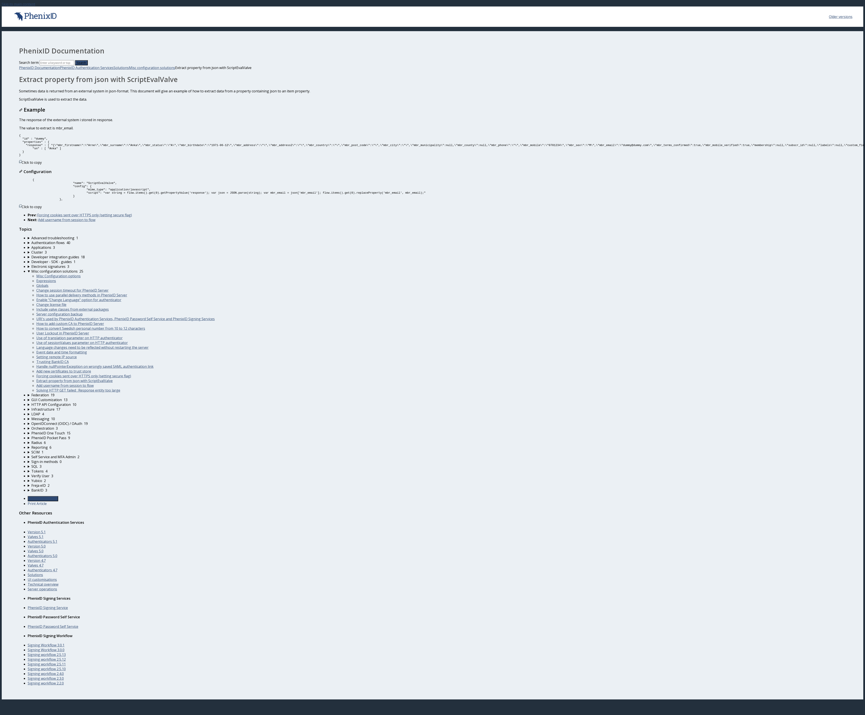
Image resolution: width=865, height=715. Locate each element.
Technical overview (43, 593)
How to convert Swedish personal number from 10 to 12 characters (90, 337)
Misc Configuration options (58, 285)
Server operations (42, 598)
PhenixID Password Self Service (53, 635)
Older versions (840, 16)
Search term (29, 62)
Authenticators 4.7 (42, 579)
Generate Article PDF (42, 508)
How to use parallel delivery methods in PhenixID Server (81, 304)
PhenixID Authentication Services (87, 67)
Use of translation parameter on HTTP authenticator (79, 347)
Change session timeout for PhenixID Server (72, 299)
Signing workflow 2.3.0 (46, 687)
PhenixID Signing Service (48, 616)
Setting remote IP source (56, 366)
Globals (42, 294)
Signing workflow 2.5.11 (47, 673)
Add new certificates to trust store (63, 380)
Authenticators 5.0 (42, 564)
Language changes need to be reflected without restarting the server (92, 356)
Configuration (35, 176)
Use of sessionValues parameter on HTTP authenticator (82, 351)
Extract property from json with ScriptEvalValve (74, 389)
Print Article (37, 512)
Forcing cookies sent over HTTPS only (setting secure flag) (84, 224)
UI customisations (42, 588)
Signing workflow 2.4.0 (46, 682)
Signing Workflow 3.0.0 (46, 659)
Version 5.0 (37, 555)
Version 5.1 (37, 541)
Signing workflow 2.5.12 (47, 668)
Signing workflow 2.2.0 (46, 692)
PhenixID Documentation (39, 67)
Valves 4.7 (35, 574)
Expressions (46, 290)
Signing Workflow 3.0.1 (46, 654)
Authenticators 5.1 (42, 550)
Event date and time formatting (61, 361)
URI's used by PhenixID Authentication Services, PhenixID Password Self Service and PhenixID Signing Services (125, 328)
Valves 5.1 (35, 545)
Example (32, 109)
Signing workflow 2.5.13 (47, 663)
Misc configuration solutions (152, 67)
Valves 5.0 (35, 560)
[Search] (57, 62)
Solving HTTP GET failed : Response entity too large (78, 399)
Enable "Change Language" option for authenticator (78, 309)
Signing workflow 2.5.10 (47, 678)
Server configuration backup (59, 323)
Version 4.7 (37, 569)
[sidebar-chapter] (437, 247)
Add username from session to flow (66, 229)
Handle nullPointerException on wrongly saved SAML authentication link (95, 375)
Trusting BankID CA (52, 370)
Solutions (121, 67)
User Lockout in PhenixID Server (62, 342)
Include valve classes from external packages (72, 318)
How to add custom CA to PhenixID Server (70, 332)
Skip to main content (18, 4)
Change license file (51, 313)
